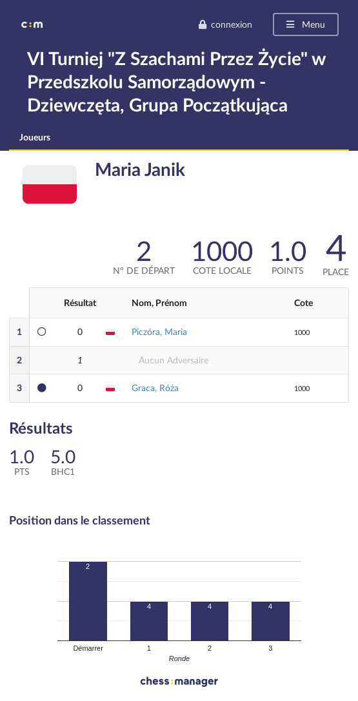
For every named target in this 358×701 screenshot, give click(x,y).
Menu (304, 24)
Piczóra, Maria (159, 331)
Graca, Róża (155, 387)
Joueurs (34, 136)
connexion (225, 24)
